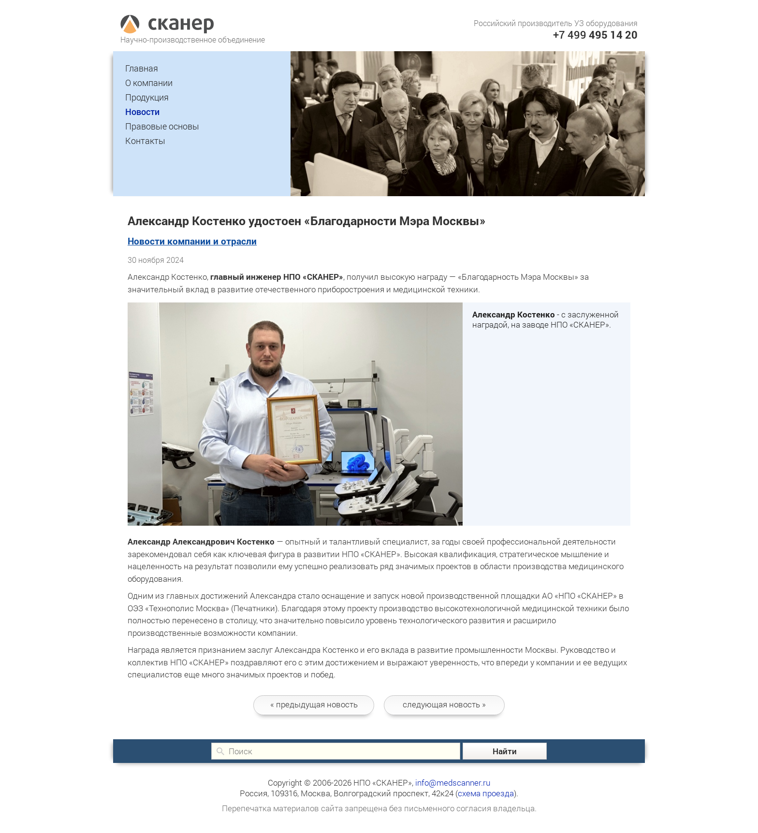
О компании (149, 82)
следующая (444, 704)
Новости (142, 111)
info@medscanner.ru (452, 782)
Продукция (147, 97)
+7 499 (595, 35)
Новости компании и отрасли (192, 241)
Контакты (145, 140)
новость (314, 704)
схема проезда (486, 793)
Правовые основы (162, 126)
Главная (141, 68)
